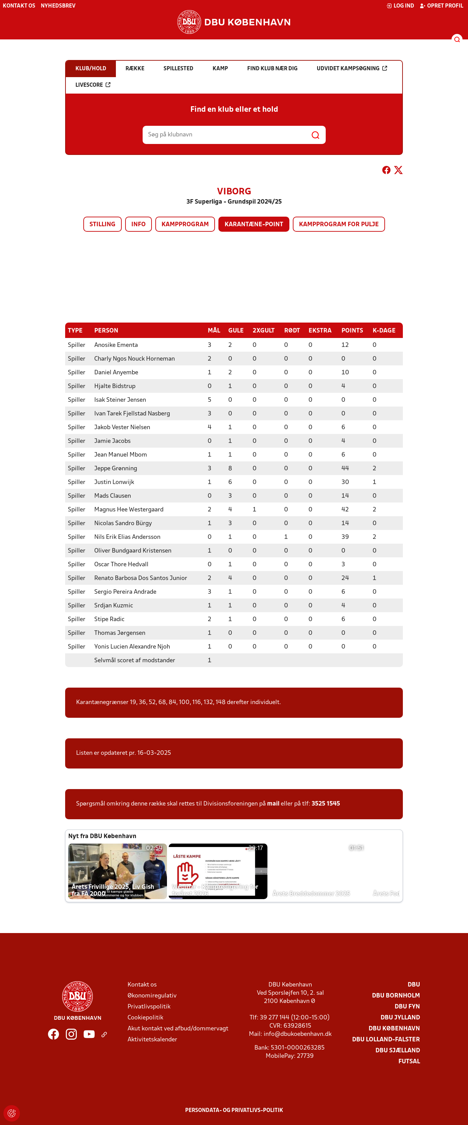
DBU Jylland (400, 1017)
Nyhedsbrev (58, 6)
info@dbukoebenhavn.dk (298, 1034)
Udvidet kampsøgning (352, 68)
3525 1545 (326, 804)
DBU (414, 985)
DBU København (394, 1028)
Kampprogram (185, 225)
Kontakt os (19, 6)
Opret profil (441, 6)
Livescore (92, 85)
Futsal (409, 1061)
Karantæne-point (254, 225)
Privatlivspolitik (149, 1006)
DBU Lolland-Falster (386, 1039)
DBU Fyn (407, 1006)
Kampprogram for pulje (339, 225)
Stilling (102, 225)
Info (138, 225)
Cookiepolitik (145, 1017)
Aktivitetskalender (152, 1039)
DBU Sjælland (397, 1050)
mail (273, 804)
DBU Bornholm (396, 996)
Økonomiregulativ (152, 996)
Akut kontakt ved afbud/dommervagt (178, 1028)
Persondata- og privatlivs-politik (234, 1110)
